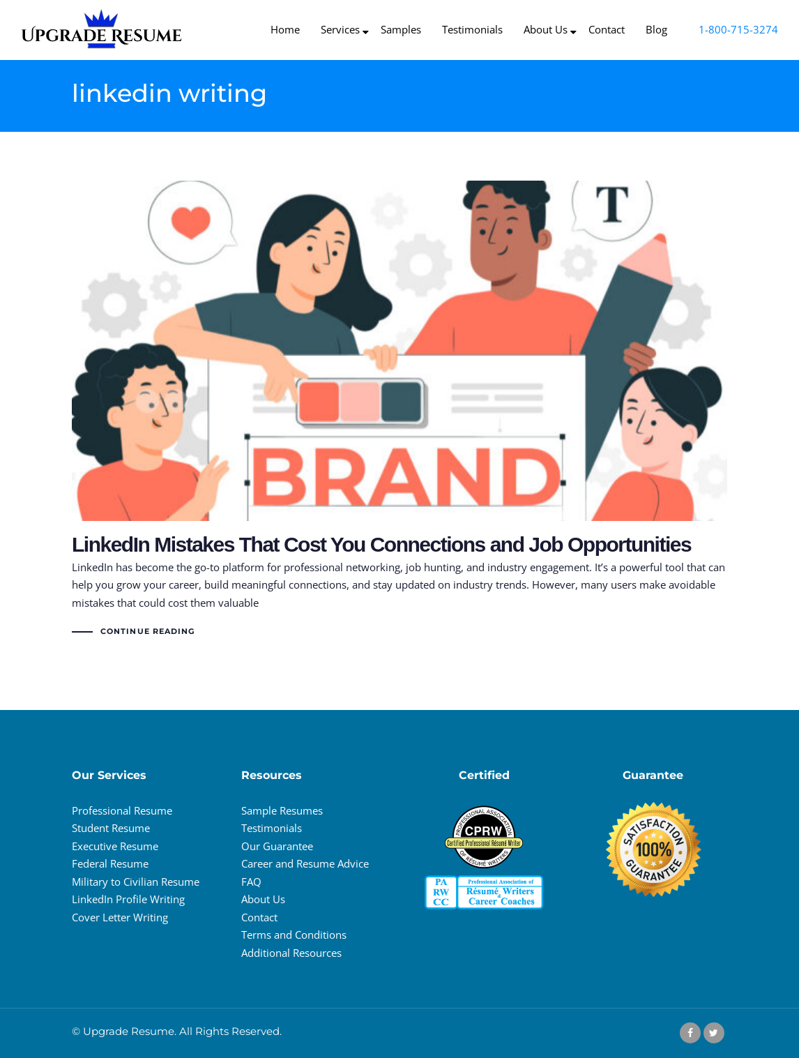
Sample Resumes (282, 810)
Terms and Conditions (294, 935)
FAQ (251, 882)
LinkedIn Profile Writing (128, 899)
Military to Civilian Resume (135, 882)
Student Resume (111, 828)
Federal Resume (110, 863)
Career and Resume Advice (305, 863)
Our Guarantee (277, 846)
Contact (259, 917)
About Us (263, 899)
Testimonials (271, 828)
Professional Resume (122, 810)
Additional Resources (291, 953)
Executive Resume (115, 846)
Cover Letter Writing (120, 917)
